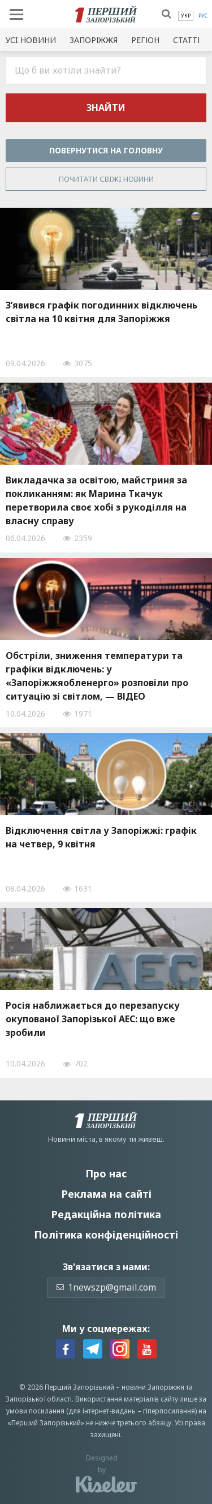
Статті (186, 40)
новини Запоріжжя (153, 1387)
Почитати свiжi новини (106, 179)
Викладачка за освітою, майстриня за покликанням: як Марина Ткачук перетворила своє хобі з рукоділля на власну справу (96, 500)
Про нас (106, 1173)
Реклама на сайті (106, 1194)
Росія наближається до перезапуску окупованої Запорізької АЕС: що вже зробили (93, 1019)
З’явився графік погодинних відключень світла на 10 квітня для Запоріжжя (101, 312)
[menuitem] (186, 15)
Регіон (145, 40)
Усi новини (31, 40)
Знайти (106, 107)
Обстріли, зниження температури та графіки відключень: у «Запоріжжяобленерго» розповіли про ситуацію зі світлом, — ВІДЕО (97, 675)
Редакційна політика (106, 1214)
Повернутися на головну (106, 150)
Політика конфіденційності (106, 1234)
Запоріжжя (94, 40)
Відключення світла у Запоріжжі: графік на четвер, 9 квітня (101, 837)
